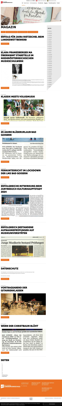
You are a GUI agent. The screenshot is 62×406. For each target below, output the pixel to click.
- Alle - (3, 32)
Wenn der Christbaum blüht (19, 326)
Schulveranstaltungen (32, 32)
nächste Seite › (5, 375)
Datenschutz (9, 269)
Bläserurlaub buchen (51, 0)
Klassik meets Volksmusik (18, 97)
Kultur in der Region (22, 32)
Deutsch (27, 0)
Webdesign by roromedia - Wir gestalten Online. (53, 398)
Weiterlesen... (5, 43)
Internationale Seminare (11, 32)
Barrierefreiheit (3, 398)
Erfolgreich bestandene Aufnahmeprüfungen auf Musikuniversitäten (17, 230)
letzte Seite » (4, 376)
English (31, 0)
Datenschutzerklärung (15, 398)
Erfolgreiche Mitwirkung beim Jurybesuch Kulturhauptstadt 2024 (21, 189)
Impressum (9, 398)
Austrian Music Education (41, 0)
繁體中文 (34, 0)
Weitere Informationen (20, 404)
